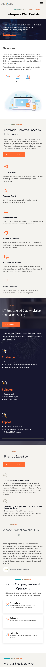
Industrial (28, 81)
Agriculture (18, 81)
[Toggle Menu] (41, 4)
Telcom (8, 81)
